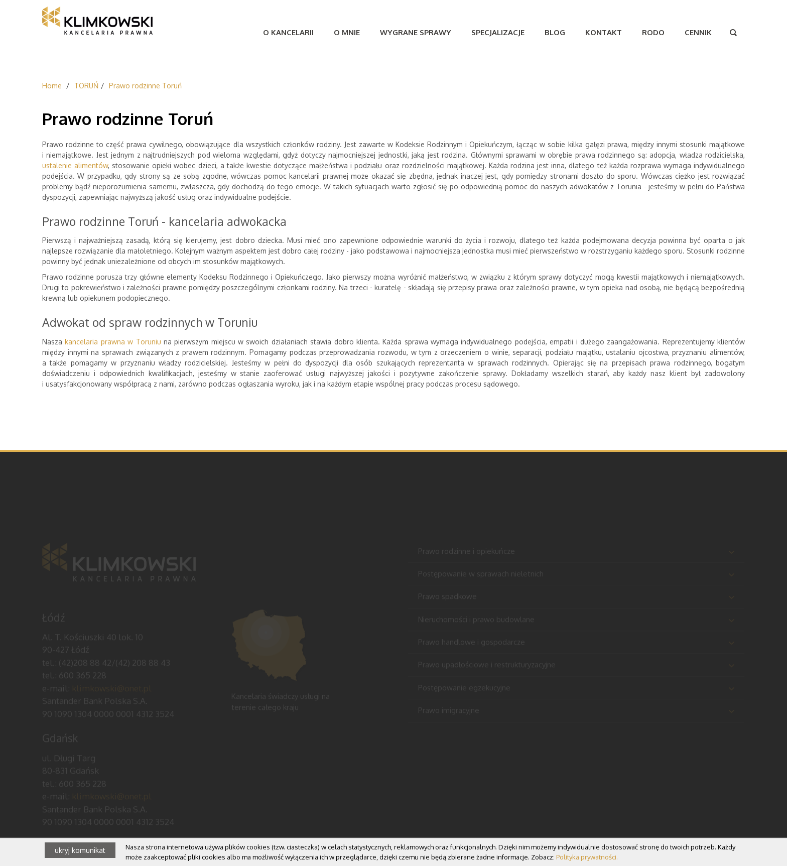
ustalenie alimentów (75, 165)
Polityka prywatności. (587, 857)
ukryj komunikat (80, 850)
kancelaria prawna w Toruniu (113, 341)
